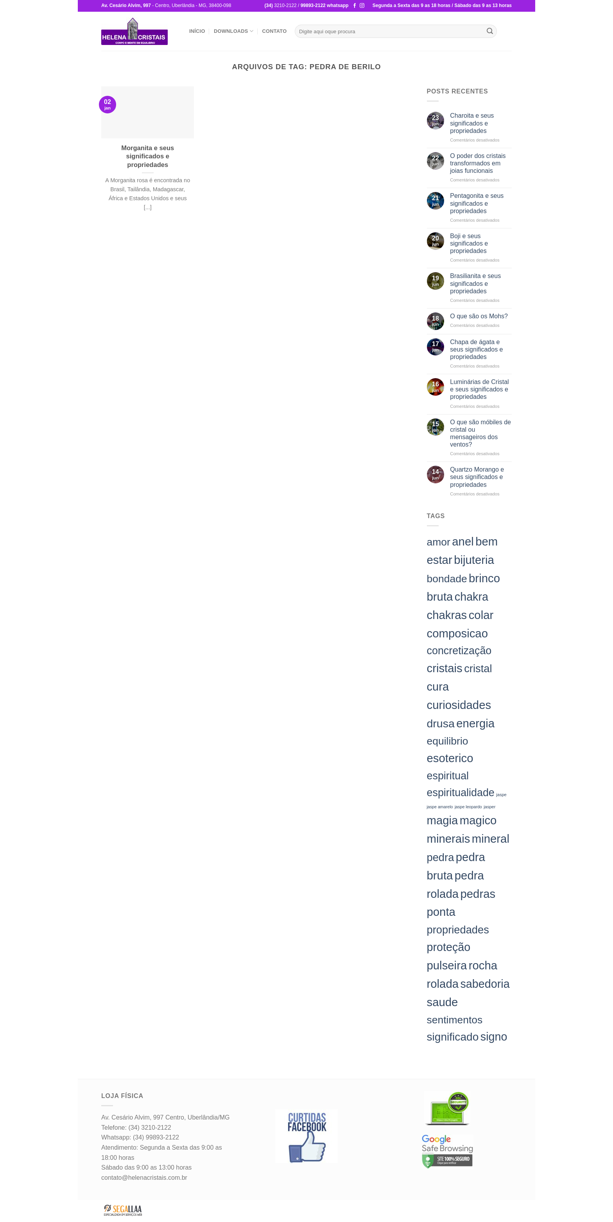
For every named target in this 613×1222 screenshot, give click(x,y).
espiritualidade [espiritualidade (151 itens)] (461, 793)
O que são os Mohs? (479, 316)
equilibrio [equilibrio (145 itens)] (447, 741)
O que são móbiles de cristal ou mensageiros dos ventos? (480, 433)
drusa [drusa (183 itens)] (441, 723)
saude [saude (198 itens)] (442, 1002)
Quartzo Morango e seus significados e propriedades (477, 477)
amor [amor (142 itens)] (438, 542)
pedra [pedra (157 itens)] (440, 857)
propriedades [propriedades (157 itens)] (458, 930)
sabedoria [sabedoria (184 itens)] (484, 984)
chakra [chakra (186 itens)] (471, 596)
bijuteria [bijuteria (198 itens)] (474, 559)
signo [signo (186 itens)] (493, 1036)
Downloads (233, 31)
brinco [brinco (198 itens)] (484, 578)
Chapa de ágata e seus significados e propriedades (476, 349)
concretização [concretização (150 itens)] (459, 651)
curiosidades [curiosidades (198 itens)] (459, 704)
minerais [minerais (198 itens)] (448, 838)
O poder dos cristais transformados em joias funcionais (477, 163)
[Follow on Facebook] (354, 6)
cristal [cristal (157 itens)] (478, 668)
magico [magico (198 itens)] (478, 820)
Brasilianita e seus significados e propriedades (475, 283)
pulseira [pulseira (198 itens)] (447, 965)
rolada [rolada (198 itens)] (443, 983)
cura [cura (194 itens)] (438, 686)
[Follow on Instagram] (362, 6)
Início (197, 31)
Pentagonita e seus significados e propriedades (477, 203)
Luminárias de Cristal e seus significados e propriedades (479, 389)
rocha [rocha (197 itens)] (483, 965)
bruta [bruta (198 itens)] (440, 596)
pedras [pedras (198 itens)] (477, 893)
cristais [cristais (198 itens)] (444, 668)
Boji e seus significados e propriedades (469, 243)
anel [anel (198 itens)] (462, 541)
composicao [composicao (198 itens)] (457, 633)
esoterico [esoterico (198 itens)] (450, 758)
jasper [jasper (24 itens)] (489, 806)
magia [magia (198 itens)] (442, 820)
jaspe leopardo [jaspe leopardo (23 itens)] (468, 806)
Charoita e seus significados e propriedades (472, 123)
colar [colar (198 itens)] (481, 614)
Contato (274, 31)
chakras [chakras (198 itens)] (447, 614)
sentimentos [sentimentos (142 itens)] (455, 1020)
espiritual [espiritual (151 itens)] (448, 776)
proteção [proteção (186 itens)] (449, 947)
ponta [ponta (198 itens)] (441, 911)
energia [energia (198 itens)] (475, 723)
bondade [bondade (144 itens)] (447, 579)
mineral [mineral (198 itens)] (490, 838)
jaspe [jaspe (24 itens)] (501, 794)
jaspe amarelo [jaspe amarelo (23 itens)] (440, 806)
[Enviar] (489, 31)
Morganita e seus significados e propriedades (147, 156)
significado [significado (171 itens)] (453, 1037)
